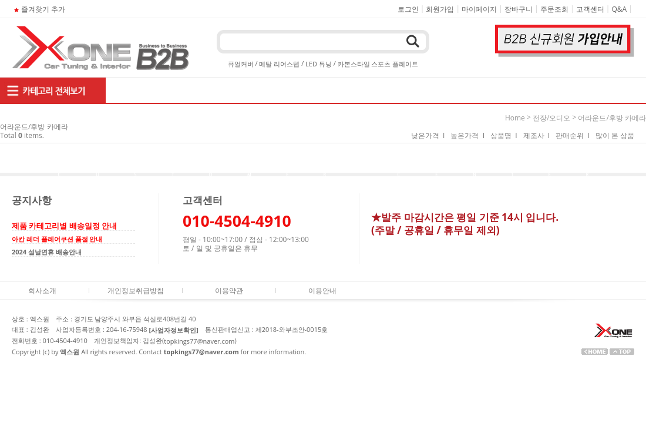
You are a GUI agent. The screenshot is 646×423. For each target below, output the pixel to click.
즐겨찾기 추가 (38, 9)
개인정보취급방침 (135, 291)
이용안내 (322, 291)
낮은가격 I (428, 135)
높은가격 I (467, 135)
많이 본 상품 (614, 135)
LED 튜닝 (318, 63)
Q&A (619, 9)
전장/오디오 (551, 118)
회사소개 (42, 291)
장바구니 (518, 9)
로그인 (408, 9)
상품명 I (503, 135)
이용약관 (229, 291)
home (515, 118)
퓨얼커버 (241, 63)
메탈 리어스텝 (279, 63)
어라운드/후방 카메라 (612, 118)
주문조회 (554, 9)
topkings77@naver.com (199, 341)
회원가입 (440, 9)
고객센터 (590, 9)
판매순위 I (573, 135)
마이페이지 (479, 9)
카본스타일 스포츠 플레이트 (378, 63)
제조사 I (536, 135)
